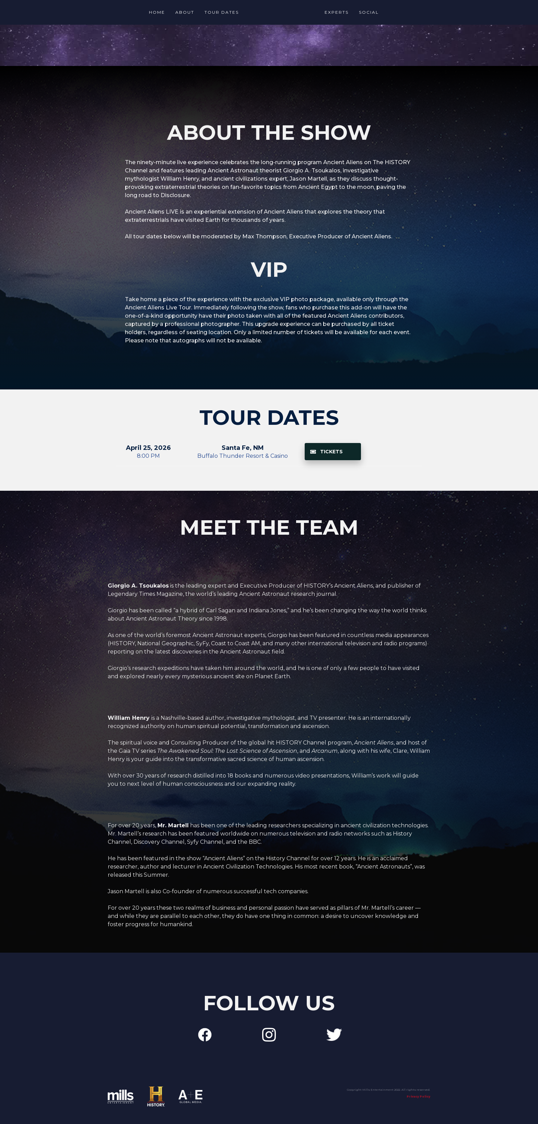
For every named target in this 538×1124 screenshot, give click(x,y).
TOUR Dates (221, 12)
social (369, 12)
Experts (337, 12)
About (184, 12)
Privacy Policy (418, 1096)
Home (157, 12)
